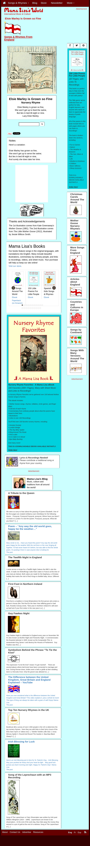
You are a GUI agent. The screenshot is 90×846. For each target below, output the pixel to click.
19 (36, 308)
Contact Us (15, 832)
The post (9, 552)
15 (28, 308)
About (5, 832)
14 (26, 308)
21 (40, 308)
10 (40, 305)
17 (32, 308)
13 (24, 308)
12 (22, 308)
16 (30, 308)
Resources (38, 832)
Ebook (14, 297)
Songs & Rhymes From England (18, 38)
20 (38, 308)
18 (34, 308)
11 (42, 305)
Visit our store (15, 266)
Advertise (26, 832)
